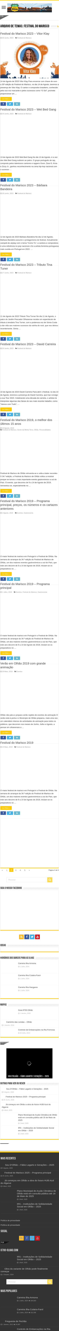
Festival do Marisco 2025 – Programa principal (25, 1097)
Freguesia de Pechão (16, 1321)
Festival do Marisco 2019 (16, 41)
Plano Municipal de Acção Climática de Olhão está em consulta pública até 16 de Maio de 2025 (37, 1117)
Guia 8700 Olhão (25, 1010)
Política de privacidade (10, 1220)
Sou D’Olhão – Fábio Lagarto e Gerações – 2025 (28, 1076)
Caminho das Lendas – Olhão (19, 1022)
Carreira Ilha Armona (27, 963)
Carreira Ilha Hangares (28, 987)
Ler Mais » (6, 107)
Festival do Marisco (23, 46)
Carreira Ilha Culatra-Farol (29, 975)
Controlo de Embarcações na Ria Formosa (36, 1030)
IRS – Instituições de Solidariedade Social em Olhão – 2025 (34, 1205)
